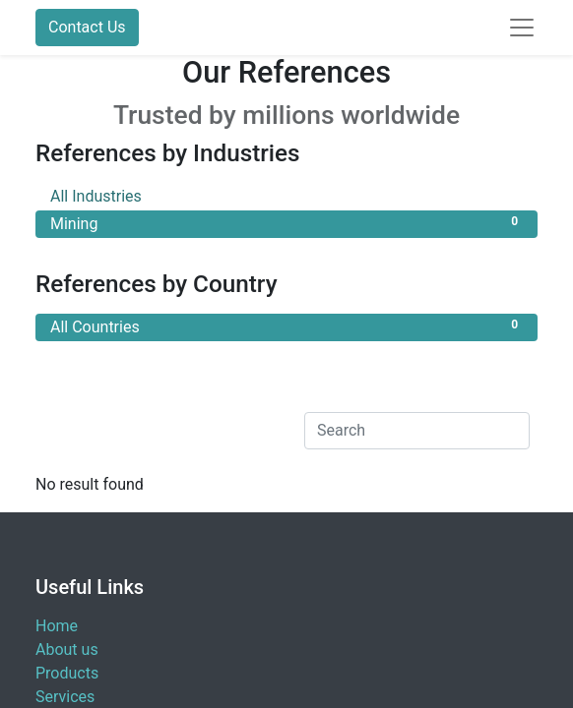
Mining (286, 222)
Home (56, 626)
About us (66, 649)
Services (65, 696)
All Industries (286, 195)
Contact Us (87, 27)
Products (66, 673)
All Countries (286, 326)
